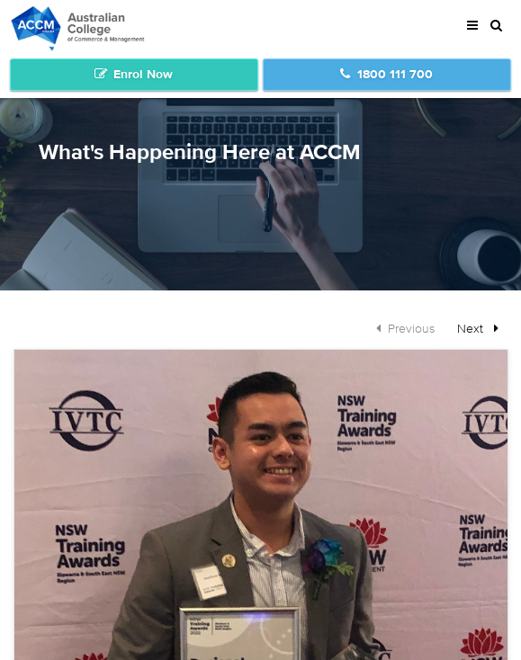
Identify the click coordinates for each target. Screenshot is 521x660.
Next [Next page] (482, 327)
